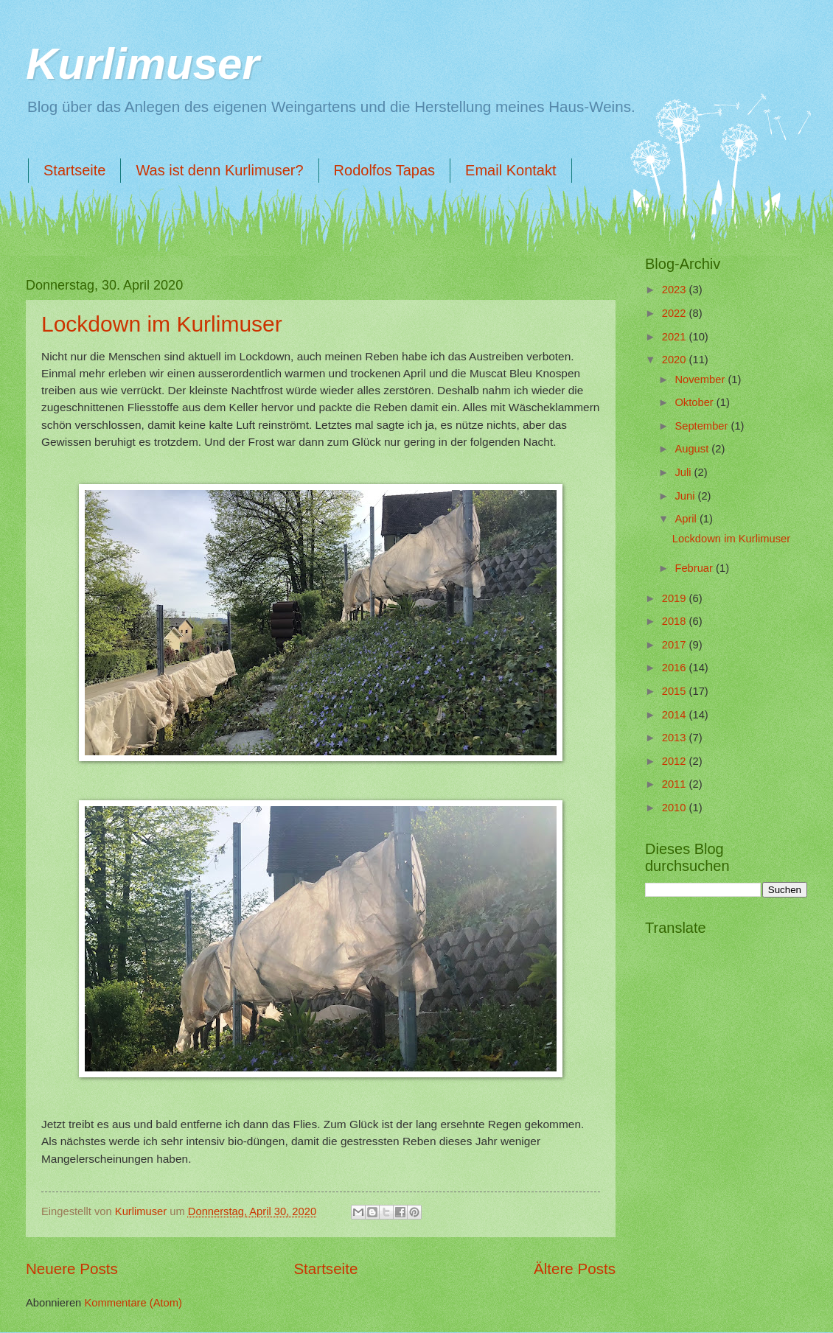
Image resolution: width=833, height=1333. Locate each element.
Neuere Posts (72, 1268)
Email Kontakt (510, 170)
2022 (675, 313)
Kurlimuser (142, 63)
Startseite (74, 170)
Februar (695, 568)
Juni (686, 496)
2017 (675, 645)
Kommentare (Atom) (133, 1303)
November (701, 379)
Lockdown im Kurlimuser (161, 324)
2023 (675, 289)
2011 (675, 784)
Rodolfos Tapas (385, 170)
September (703, 426)
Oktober (695, 402)
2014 (675, 715)
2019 (675, 598)
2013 (675, 738)
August (693, 449)
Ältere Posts (575, 1268)
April (687, 519)
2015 (675, 691)
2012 (675, 761)
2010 (675, 808)
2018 (675, 621)
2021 (675, 337)
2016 (675, 668)
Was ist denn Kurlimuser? (219, 170)
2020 (675, 359)
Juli (684, 472)
